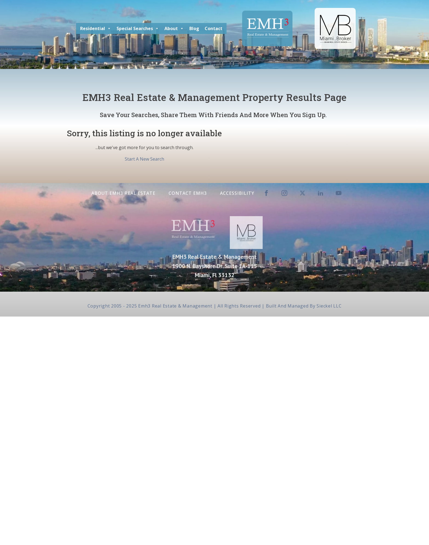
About (174, 28)
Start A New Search (144, 159)
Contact (213, 28)
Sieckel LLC (329, 306)
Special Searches (138, 28)
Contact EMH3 (188, 193)
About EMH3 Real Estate (123, 193)
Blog (194, 28)
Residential (95, 28)
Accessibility (237, 193)
